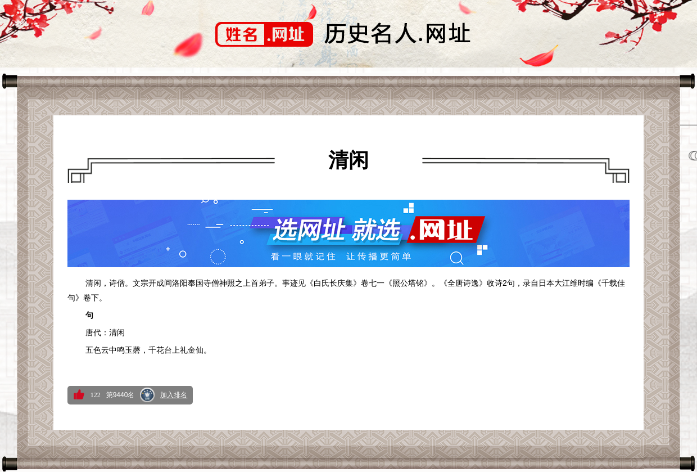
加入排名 (173, 395)
